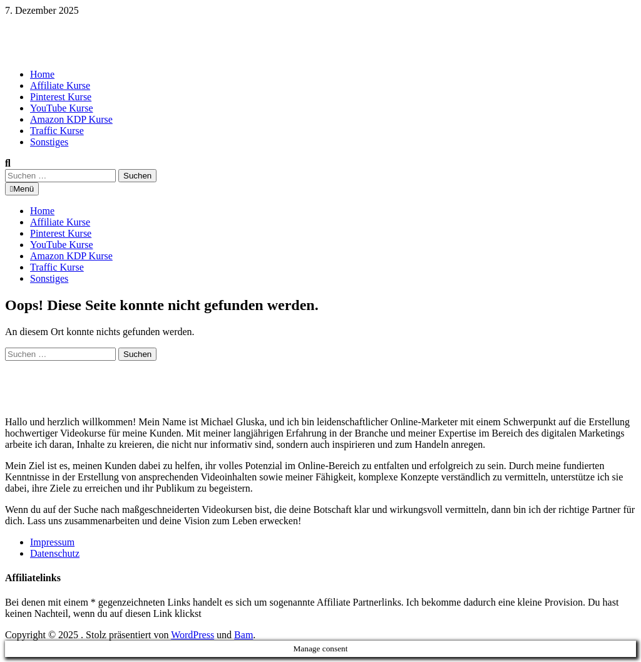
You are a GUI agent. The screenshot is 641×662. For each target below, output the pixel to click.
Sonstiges (49, 142)
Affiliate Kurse (60, 85)
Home (42, 74)
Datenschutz (54, 553)
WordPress (192, 634)
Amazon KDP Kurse (71, 119)
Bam (243, 634)
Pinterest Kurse (60, 96)
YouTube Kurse (61, 108)
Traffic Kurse (57, 130)
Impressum (52, 542)
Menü (22, 189)
